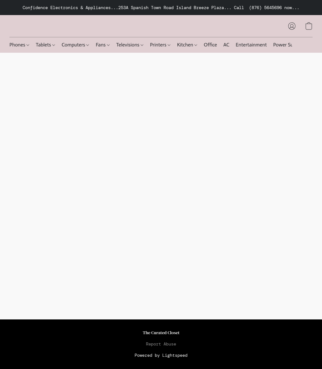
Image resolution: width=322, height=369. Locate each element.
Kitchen (187, 45)
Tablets (45, 45)
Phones (19, 45)
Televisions (129, 45)
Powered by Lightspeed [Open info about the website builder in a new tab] (161, 355)
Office (210, 45)
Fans (102, 45)
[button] (291, 26)
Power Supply (287, 45)
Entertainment (251, 45)
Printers (160, 45)
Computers (75, 45)
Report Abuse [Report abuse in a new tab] (161, 344)
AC (226, 45)
